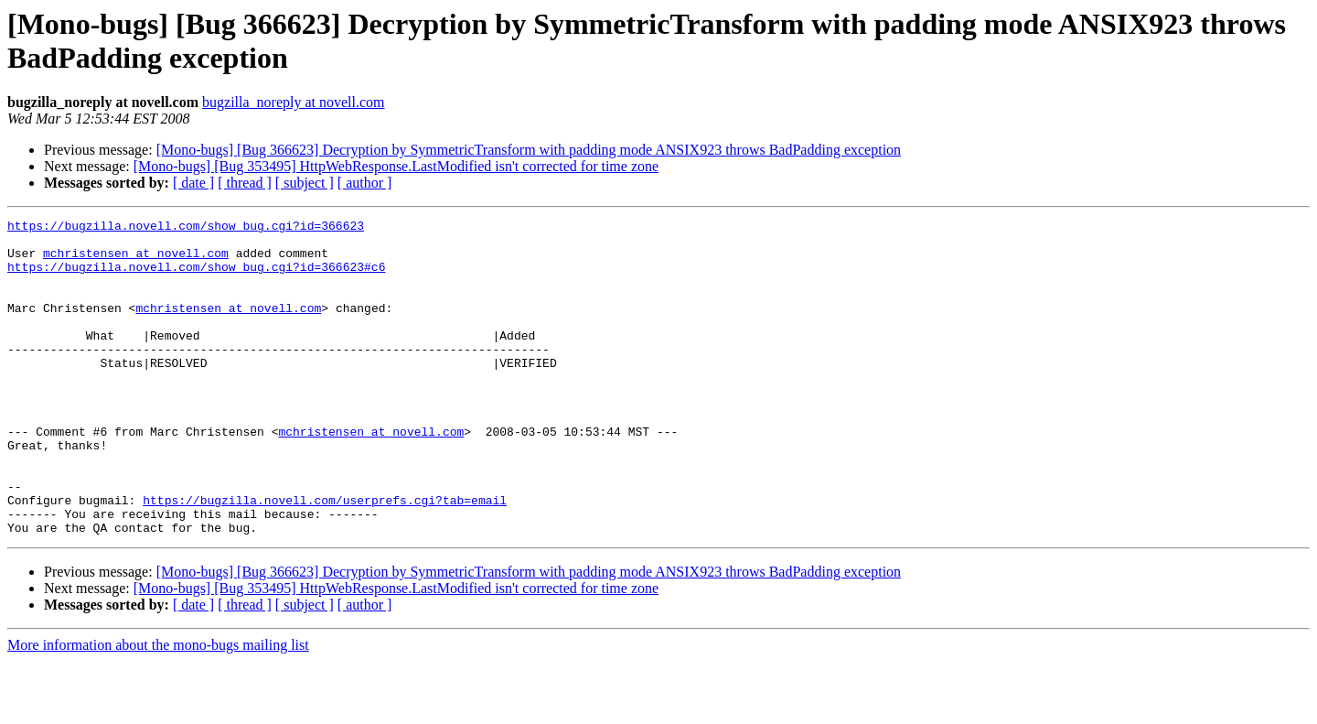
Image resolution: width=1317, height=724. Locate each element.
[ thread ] (245, 182)
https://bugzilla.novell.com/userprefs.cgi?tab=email (325, 557)
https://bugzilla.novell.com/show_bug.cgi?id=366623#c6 (196, 277)
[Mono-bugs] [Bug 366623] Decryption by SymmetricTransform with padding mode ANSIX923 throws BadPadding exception (528, 149)
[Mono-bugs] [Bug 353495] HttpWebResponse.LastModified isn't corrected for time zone (396, 166)
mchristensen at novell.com (136, 261)
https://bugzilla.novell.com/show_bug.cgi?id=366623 (185, 228)
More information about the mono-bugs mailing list (158, 708)
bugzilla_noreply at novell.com (293, 102)
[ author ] (364, 182)
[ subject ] (304, 182)
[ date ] (193, 182)
